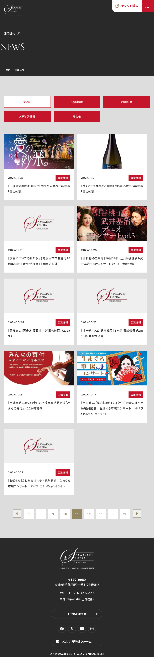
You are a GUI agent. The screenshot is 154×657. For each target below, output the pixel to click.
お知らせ (126, 102)
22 (125, 514)
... (41, 514)
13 (101, 514)
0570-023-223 (81, 593)
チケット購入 (130, 6)
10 (65, 514)
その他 (77, 116)
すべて (27, 102)
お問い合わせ (77, 614)
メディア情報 (27, 116)
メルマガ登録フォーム (77, 641)
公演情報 (77, 102)
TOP (7, 69)
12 (89, 514)
